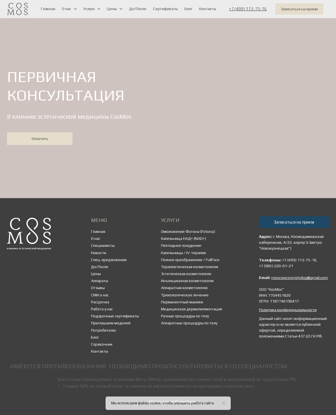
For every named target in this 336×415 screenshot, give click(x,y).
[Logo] (17, 9)
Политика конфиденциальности (288, 310)
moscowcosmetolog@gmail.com (299, 277)
